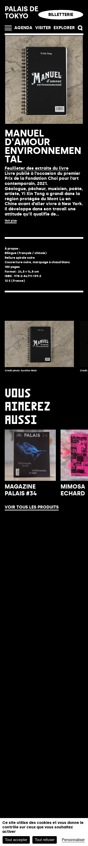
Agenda (23, 27)
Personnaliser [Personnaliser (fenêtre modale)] (73, 840)
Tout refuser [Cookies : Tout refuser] (44, 840)
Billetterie (60, 14)
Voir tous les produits (32, 469)
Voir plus (11, 220)
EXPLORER (64, 27)
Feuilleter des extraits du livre (37, 168)
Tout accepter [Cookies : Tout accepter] (16, 840)
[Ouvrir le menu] (8, 28)
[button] (80, 28)
